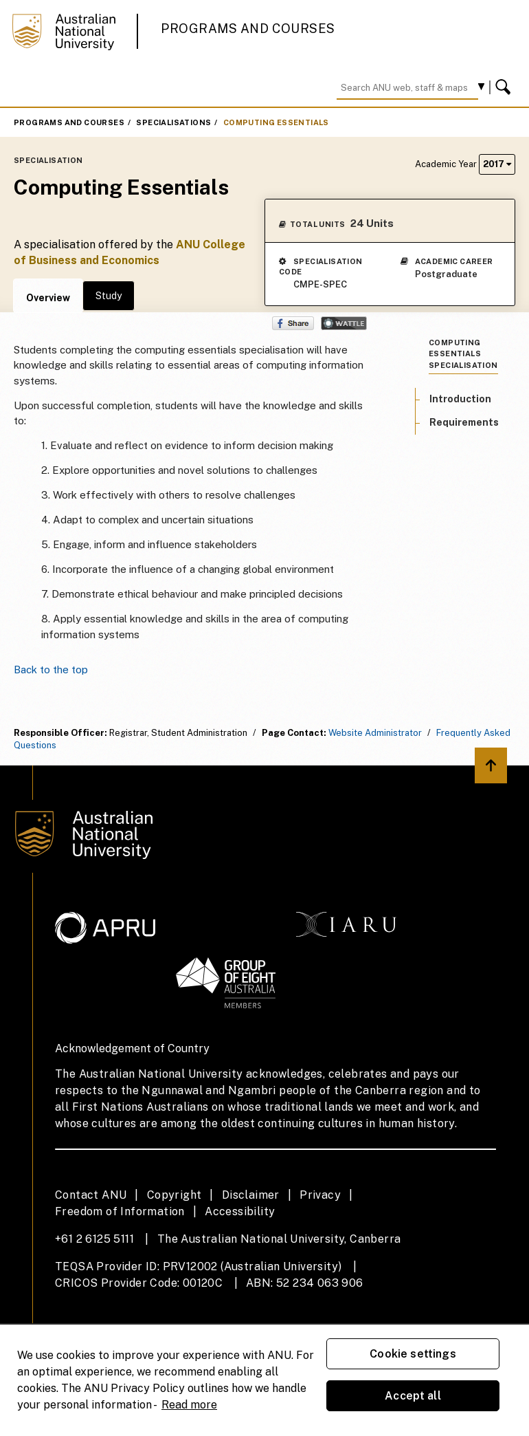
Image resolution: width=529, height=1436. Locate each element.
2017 (497, 164)
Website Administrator (375, 733)
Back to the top (51, 669)
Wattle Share (344, 323)
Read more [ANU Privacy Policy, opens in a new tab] (189, 1404)
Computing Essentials (276, 122)
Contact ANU (90, 1194)
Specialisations (173, 122)
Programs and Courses (248, 28)
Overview (48, 297)
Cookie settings (412, 1353)
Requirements (464, 422)
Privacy (320, 1194)
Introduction (460, 398)
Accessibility (240, 1211)
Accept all (413, 1395)
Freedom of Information (120, 1211)
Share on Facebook (293, 323)
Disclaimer (251, 1194)
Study (108, 295)
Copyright (174, 1194)
